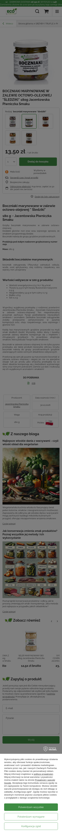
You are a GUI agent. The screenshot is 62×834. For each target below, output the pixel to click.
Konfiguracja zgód (31, 826)
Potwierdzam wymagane (31, 816)
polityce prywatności (43, 774)
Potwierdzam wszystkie (31, 807)
